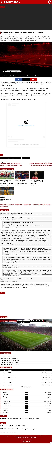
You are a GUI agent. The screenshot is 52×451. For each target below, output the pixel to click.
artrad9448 (3, 278)
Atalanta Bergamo (5, 158)
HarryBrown (6, 248)
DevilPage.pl (34, 284)
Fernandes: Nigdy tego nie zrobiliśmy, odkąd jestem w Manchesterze (37, 180)
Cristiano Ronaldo (16, 158)
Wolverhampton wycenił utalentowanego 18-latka (7, 195)
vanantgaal (6, 270)
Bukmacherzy (22, 429)
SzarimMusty (6, 222)
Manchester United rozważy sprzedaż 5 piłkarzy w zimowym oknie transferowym (11, 164)
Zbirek (2, 213)
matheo (15, 34)
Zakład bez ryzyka (31, 429)
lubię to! (14, 214)
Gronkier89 (3, 218)
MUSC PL (23, 425)
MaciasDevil (6, 257)
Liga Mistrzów (25, 158)
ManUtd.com (16, 425)
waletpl (5, 265)
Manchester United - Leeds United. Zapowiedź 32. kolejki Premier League (7, 180)
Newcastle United (13, 429)
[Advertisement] (26, 18)
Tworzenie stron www (9, 432)
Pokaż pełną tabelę (26, 387)
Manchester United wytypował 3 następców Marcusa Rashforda (22, 180)
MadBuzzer (3, 230)
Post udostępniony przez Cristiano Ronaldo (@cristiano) (26, 144)
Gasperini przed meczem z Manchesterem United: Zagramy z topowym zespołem (40, 164)
